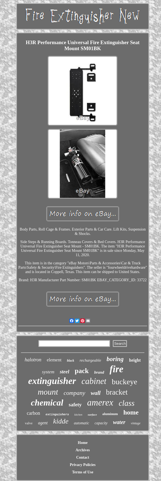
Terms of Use (82, 472)
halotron (33, 359)
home (131, 412)
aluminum (110, 414)
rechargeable (90, 360)
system (48, 371)
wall (96, 393)
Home (83, 443)
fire (116, 369)
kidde (60, 421)
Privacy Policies (82, 465)
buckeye (124, 381)
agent (43, 423)
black (70, 360)
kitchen (78, 414)
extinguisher (52, 381)
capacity (101, 423)
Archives (82, 450)
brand (99, 372)
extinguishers (57, 414)
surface (92, 414)
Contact (82, 457)
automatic (81, 423)
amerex (100, 402)
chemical (47, 402)
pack (82, 370)
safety (75, 404)
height (135, 360)
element (54, 359)
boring (115, 359)
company (74, 392)
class (127, 403)
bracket (116, 392)
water (119, 422)
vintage (135, 423)
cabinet (93, 381)
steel (64, 371)
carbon (33, 413)
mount (48, 391)
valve (28, 423)
